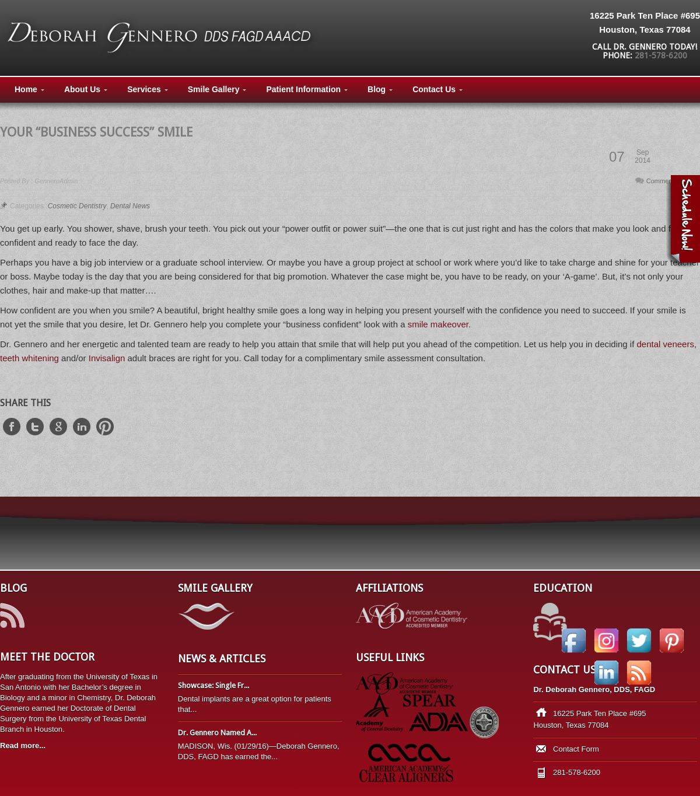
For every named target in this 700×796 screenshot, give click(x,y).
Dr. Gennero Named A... (217, 732)
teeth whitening (29, 358)
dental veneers (665, 344)
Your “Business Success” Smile (96, 132)
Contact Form (576, 749)
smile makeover (438, 324)
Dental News (130, 206)
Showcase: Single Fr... (213, 685)
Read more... (23, 745)
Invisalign (108, 358)
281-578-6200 (661, 55)
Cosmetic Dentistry (77, 206)
